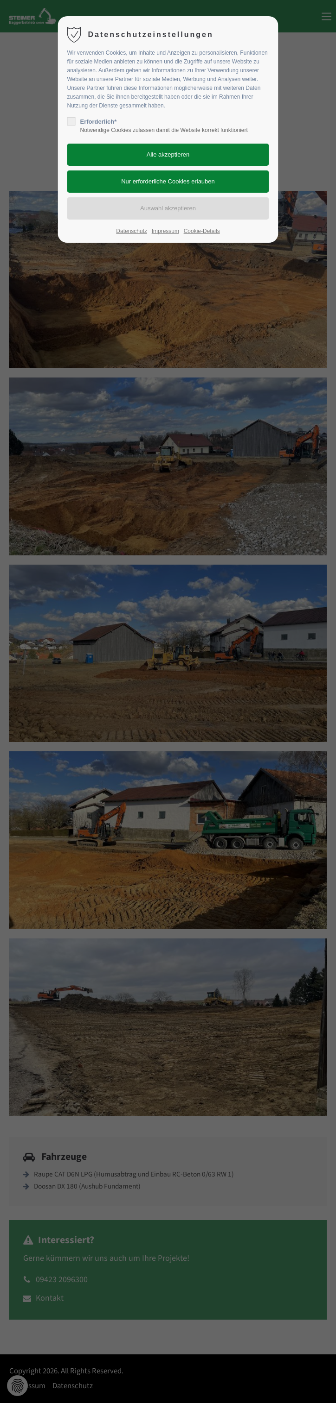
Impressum (165, 231)
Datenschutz (131, 231)
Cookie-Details (202, 231)
